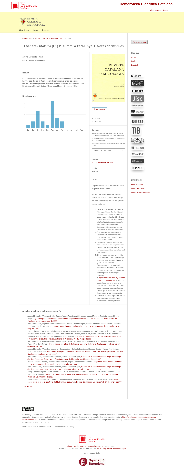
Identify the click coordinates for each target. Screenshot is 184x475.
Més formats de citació (102, 150)
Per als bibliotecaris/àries (140, 192)
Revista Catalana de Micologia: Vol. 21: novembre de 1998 (78, 369)
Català (133, 57)
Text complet (100, 109)
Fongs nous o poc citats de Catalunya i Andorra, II (69, 344)
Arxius (35, 30)
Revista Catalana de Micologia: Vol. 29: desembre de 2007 (99, 382)
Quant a (45, 30)
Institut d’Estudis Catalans (76, 446)
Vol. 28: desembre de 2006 (52, 38)
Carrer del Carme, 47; (95, 446)
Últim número (24, 30)
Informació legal (119, 449)
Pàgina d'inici (27, 38)
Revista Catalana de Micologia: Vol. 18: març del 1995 (70, 339)
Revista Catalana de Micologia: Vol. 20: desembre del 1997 (78, 359)
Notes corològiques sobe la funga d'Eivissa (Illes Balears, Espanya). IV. (73, 374)
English (134, 61)
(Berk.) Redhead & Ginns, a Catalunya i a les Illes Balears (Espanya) (81, 352)
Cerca (165, 10)
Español (134, 65)
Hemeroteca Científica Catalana (146, 4)
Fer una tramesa (139, 42)
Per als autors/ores (138, 188)
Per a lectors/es (137, 184)
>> (31, 386)
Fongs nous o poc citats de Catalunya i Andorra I (69, 326)
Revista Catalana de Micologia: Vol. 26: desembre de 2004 (54, 364)
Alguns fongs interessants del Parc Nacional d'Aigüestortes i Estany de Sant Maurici (66, 319)
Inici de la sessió (154, 10)
